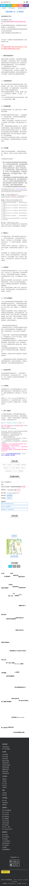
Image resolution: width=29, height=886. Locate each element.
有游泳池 (9, 464)
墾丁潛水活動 (5, 814)
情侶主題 (4, 785)
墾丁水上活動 (5, 812)
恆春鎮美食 (5, 802)
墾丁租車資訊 (5, 825)
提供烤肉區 (23, 464)
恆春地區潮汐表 (6, 843)
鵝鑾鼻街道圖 (5, 769)
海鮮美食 (4, 804)
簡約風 (4, 464)
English (15, 471)
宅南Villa (9, 498)
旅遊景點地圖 (5, 746)
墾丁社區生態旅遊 (6, 810)
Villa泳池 (11, 467)
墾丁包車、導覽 (6, 827)
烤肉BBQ (23, 467)
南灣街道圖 (5, 758)
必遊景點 (4, 793)
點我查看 (9, 495)
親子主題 (4, 783)
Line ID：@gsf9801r (6, 506)
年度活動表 (5, 839)
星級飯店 (4, 779)
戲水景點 (4, 795)
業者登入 (5, 871)
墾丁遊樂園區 (5, 818)
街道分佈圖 (5, 754)
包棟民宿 (4, 787)
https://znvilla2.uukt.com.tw (8, 503)
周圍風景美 (21, 471)
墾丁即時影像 (5, 836)
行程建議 (4, 847)
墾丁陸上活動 (5, 820)
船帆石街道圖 (5, 760)
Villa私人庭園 (16, 464)
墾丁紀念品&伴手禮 (7, 829)
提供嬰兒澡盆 (8, 471)
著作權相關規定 (8, 879)
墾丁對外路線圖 (6, 749)
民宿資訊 (4, 781)
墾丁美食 (4, 800)
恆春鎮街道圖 (5, 763)
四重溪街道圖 (5, 773)
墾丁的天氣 (5, 834)
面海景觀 (17, 467)
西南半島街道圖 (6, 765)
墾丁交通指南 (5, 845)
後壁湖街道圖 (5, 767)
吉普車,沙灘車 (5, 823)
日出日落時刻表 (6, 841)
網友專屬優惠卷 (6, 849)
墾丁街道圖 (5, 756)
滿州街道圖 (5, 771)
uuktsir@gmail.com (12, 883)
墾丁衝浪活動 (5, 816)
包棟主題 (6, 467)
